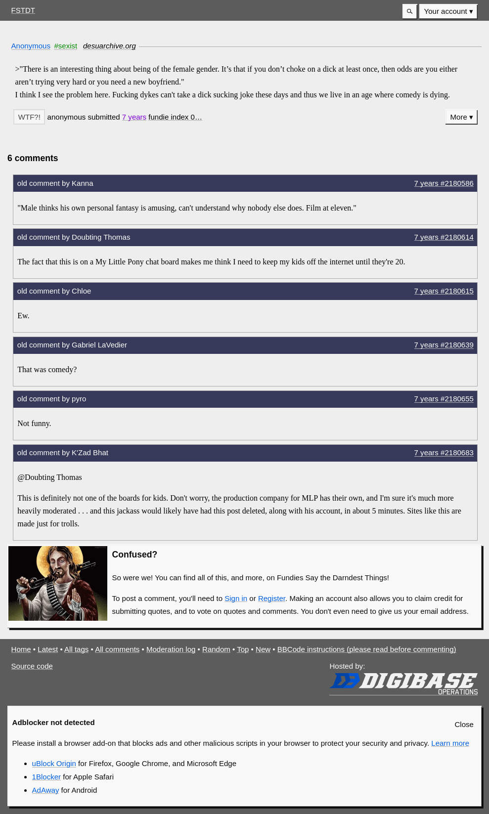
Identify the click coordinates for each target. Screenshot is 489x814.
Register (271, 598)
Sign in (235, 598)
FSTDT (23, 10)
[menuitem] (448, 11)
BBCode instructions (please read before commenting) (366, 649)
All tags (76, 649)
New (263, 649)
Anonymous (30, 46)
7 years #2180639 (444, 345)
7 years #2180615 (444, 291)
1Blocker (46, 776)
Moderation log (170, 649)
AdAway (45, 790)
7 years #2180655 (444, 398)
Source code (32, 666)
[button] (409, 11)
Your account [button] (445, 11)
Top (243, 649)
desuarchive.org (109, 46)
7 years (134, 117)
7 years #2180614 (444, 237)
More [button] (458, 117)
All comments (117, 649)
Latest (48, 649)
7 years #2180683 (444, 452)
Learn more (450, 743)
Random (216, 649)
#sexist (65, 46)
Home (21, 649)
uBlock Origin (54, 763)
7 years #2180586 (444, 183)
